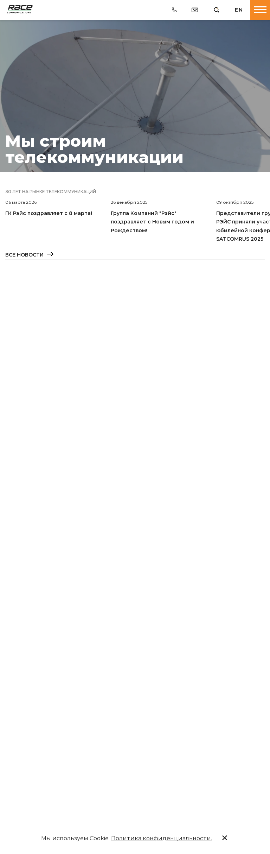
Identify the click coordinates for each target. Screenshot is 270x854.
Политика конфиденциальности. (161, 838)
